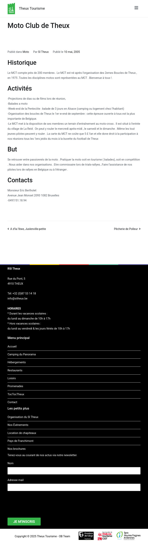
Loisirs (12, 378)
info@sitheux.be (17, 298)
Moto (26, 52)
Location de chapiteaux (22, 433)
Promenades (15, 386)
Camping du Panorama (22, 354)
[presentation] (37, 501)
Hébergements (17, 362)
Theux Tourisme (32, 8)
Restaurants (15, 370)
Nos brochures (17, 449)
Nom (10, 463)
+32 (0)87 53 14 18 (24, 293)
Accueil (12, 346)
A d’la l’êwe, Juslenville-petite (28, 229)
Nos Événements (18, 425)
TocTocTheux (16, 394)
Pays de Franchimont (20, 441)
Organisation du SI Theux (23, 417)
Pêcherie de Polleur (126, 229)
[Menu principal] (136, 8)
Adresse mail (16, 480)
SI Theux (43, 52)
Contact (12, 402)
